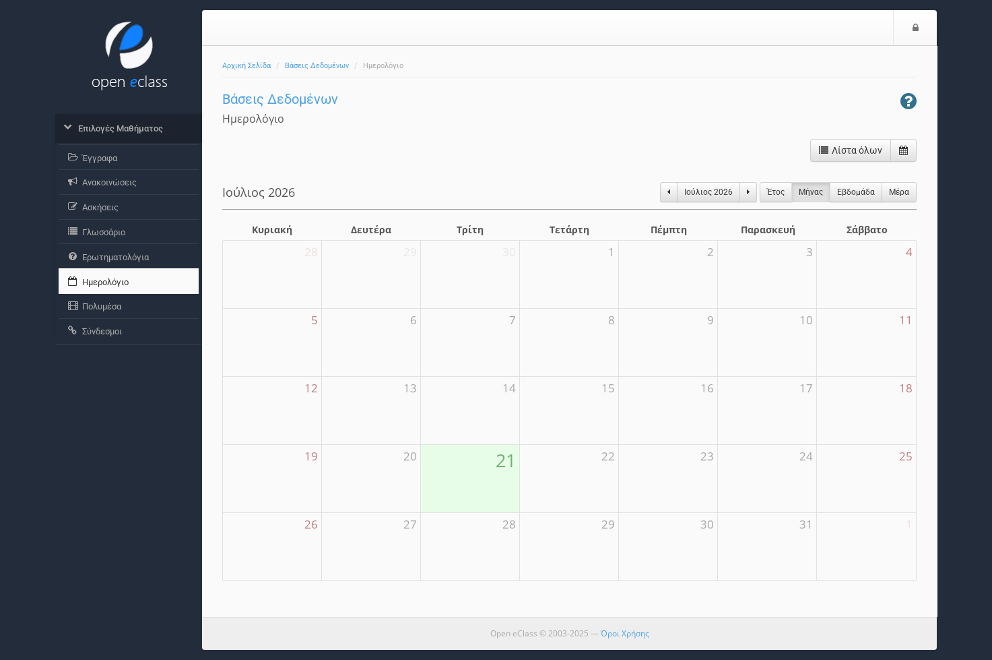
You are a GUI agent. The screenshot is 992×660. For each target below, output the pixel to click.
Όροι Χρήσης (625, 633)
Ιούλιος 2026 (708, 192)
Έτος (776, 192)
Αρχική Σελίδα (246, 65)
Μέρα (899, 192)
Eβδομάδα (856, 192)
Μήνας (811, 192)
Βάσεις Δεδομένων (317, 65)
